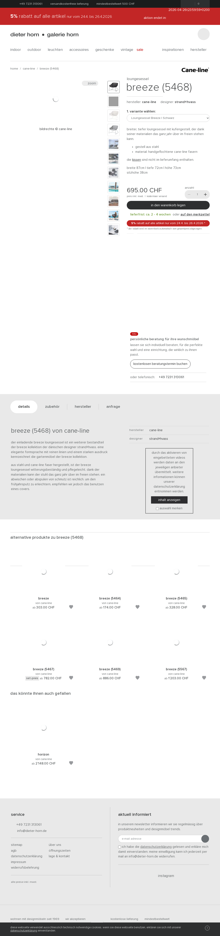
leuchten (57, 50)
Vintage (127, 50)
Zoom (90, 83)
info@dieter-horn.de (29, 831)
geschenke (106, 50)
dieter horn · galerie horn (44, 34)
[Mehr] (205, 194)
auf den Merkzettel (195, 214)
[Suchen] (204, 34)
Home (14, 68)
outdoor (36, 50)
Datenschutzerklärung (26, 856)
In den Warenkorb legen (168, 205)
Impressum (18, 862)
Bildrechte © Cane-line (56, 129)
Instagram (163, 876)
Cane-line (29, 68)
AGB (14, 850)
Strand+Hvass (185, 102)
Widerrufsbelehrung (25, 867)
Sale (142, 50)
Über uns (55, 844)
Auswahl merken (171, 508)
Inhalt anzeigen (169, 500)
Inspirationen (174, 50)
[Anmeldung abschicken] (205, 839)
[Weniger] (189, 194)
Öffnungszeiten (59, 850)
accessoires (80, 50)
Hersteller (200, 50)
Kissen (136, 159)
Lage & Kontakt (59, 856)
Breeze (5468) (49, 68)
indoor (17, 50)
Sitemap (16, 844)
